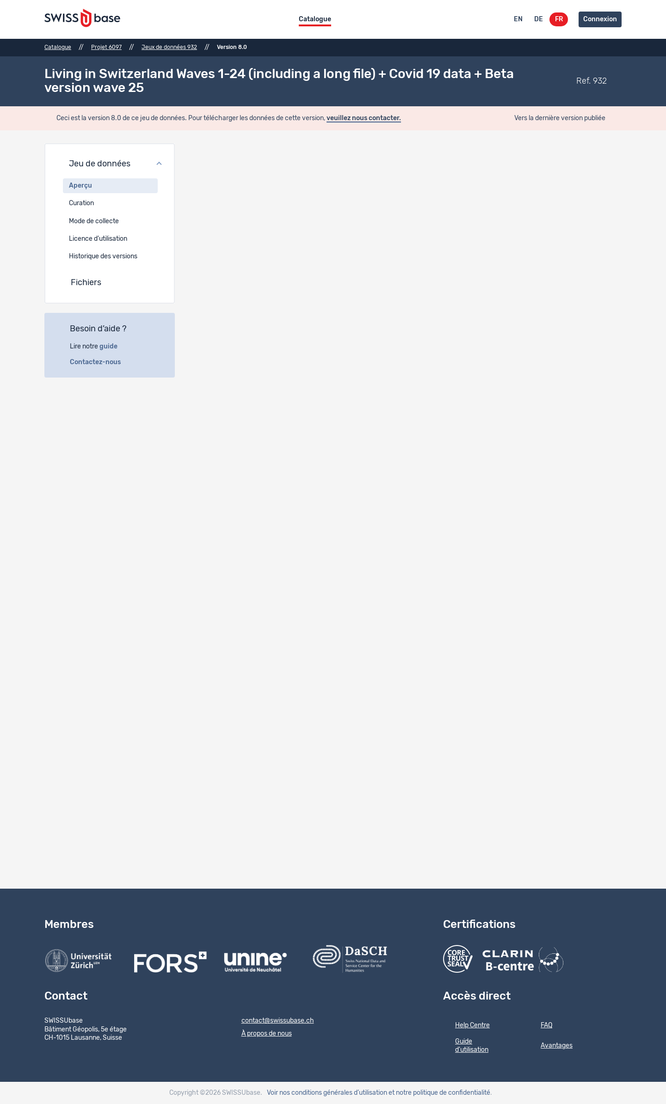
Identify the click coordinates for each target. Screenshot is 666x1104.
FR (559, 19)
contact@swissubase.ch (271, 1021)
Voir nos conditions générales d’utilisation (327, 1093)
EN (518, 19)
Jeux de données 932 (169, 47)
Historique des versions (103, 256)
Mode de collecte (94, 221)
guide (113, 346)
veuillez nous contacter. (364, 118)
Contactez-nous (100, 362)
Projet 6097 (106, 47)
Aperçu (80, 186)
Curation (81, 203)
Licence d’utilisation (98, 239)
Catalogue (315, 19)
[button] (109, 164)
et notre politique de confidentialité (439, 1093)
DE (538, 19)
